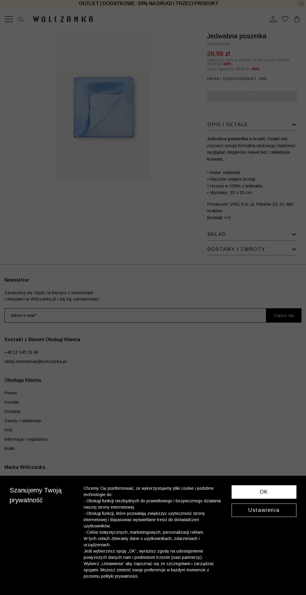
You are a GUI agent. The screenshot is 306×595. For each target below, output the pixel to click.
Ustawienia (263, 510)
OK (264, 492)
